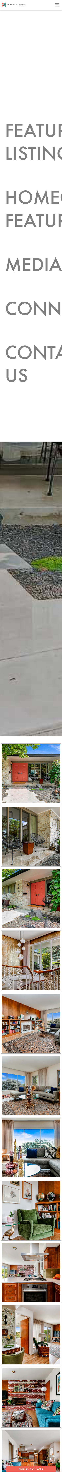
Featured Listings (33, 133)
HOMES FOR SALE (31, 1468)
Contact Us (33, 324)
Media (29, 238)
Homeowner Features (33, 191)
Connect (33, 276)
